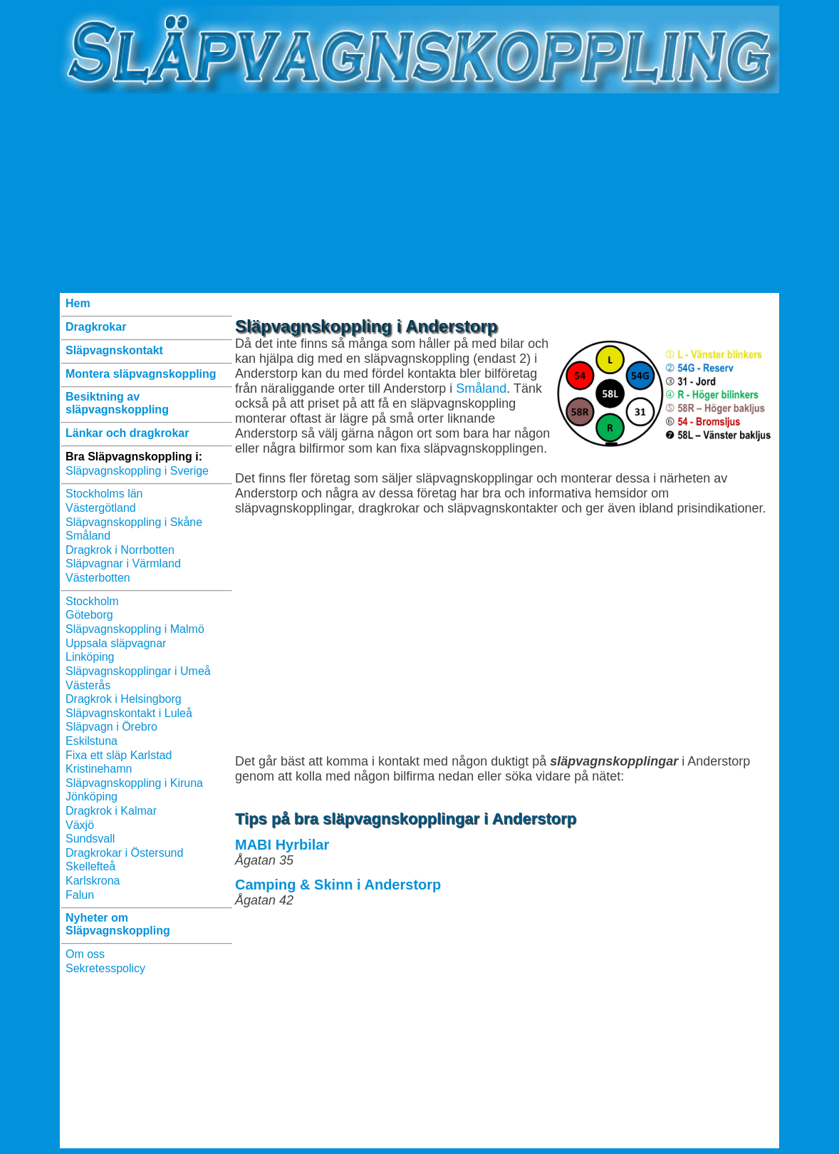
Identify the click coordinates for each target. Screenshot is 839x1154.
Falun (80, 895)
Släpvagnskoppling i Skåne (134, 522)
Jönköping (92, 796)
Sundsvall (90, 839)
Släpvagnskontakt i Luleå (129, 713)
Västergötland (101, 508)
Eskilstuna (92, 741)
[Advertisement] (419, 193)
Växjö (80, 825)
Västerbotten (98, 578)
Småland (88, 536)
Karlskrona (93, 881)
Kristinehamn (99, 769)
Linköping (90, 657)
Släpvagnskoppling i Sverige (137, 471)
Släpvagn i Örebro (111, 727)
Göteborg (89, 615)
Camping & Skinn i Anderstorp (338, 884)
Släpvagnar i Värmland (123, 563)
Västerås (88, 685)
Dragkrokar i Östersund (124, 853)
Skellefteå (90, 866)
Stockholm (92, 601)
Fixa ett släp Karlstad (119, 755)
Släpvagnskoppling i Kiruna (134, 783)
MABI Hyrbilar (282, 844)
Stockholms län (104, 494)
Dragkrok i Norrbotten (120, 550)
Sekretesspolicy (105, 968)
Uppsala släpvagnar (116, 643)
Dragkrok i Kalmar (111, 811)
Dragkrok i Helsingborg (124, 699)
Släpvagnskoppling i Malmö (135, 629)
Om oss (85, 954)
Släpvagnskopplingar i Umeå (138, 671)
